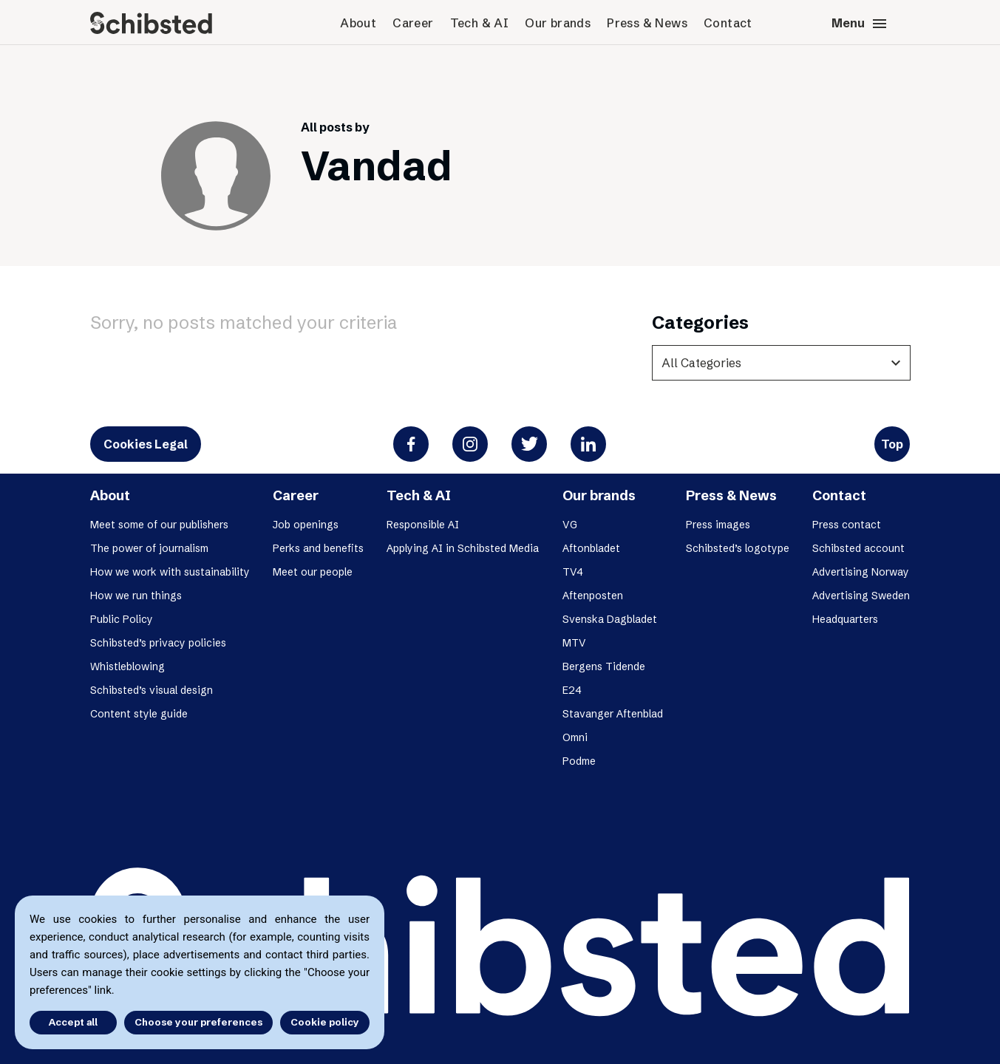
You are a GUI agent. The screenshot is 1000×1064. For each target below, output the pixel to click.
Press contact (846, 524)
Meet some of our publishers (159, 524)
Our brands (558, 23)
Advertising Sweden (861, 595)
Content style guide (139, 713)
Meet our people (313, 572)
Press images (718, 524)
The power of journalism (149, 548)
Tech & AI (479, 23)
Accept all (72, 1022)
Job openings (306, 524)
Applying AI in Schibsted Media (463, 548)
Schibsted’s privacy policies (158, 642)
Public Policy (121, 619)
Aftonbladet (591, 548)
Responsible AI (423, 524)
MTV (574, 642)
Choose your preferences (198, 1022)
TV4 (572, 572)
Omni (575, 737)
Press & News (647, 23)
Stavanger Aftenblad (612, 713)
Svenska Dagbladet (609, 619)
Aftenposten (592, 595)
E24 (572, 690)
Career (412, 23)
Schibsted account (858, 548)
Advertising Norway (860, 572)
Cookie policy (324, 1022)
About (358, 23)
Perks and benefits (318, 548)
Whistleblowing (127, 666)
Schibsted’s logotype (737, 548)
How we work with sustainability (170, 572)
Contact (728, 23)
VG (569, 524)
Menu (859, 24)
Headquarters (845, 619)
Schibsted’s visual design (151, 690)
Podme (579, 761)
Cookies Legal (145, 444)
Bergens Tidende (603, 666)
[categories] (781, 363)
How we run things (136, 595)
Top (892, 444)
